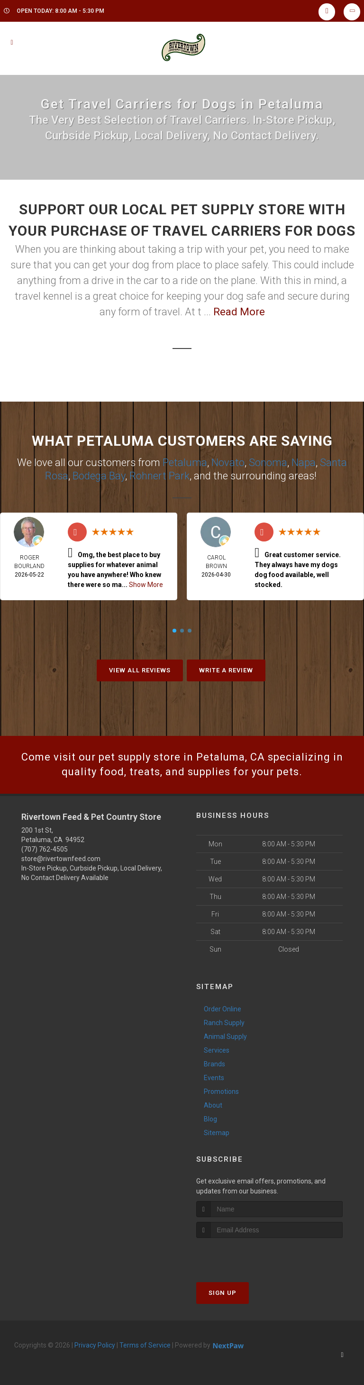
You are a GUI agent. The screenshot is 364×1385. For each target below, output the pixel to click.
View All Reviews (140, 670)
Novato (228, 462)
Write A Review (226, 670)
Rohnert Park (159, 476)
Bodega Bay (99, 476)
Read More (239, 312)
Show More (146, 584)
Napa (303, 462)
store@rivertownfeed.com (60, 858)
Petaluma (185, 462)
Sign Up (223, 1292)
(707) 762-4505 (44, 849)
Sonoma (268, 462)
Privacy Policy (94, 1345)
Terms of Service (145, 1345)
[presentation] (246, 1256)
